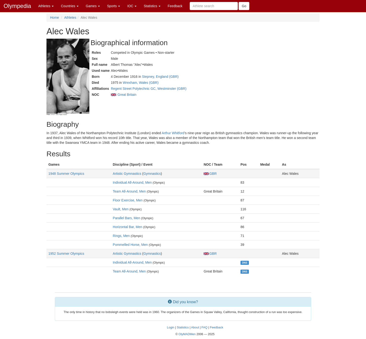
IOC (132, 6)
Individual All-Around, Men (132, 182)
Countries (70, 6)
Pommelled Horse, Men (130, 245)
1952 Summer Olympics (66, 253)
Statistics (152, 6)
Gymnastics (152, 174)
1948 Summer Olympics (66, 174)
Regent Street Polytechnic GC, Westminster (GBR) (149, 89)
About (195, 327)
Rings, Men (121, 236)
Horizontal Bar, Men (127, 227)
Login (170, 327)
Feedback (175, 6)
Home (54, 17)
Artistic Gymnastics (127, 174)
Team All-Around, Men (129, 191)
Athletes (46, 6)
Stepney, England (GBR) (160, 77)
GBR (210, 174)
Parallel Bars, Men (126, 218)
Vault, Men (121, 209)
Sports (113, 6)
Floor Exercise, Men (128, 200)
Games (93, 6)
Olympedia (17, 6)
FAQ (204, 327)
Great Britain (127, 95)
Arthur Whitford (173, 133)
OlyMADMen (186, 334)
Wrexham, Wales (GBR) (141, 83)
